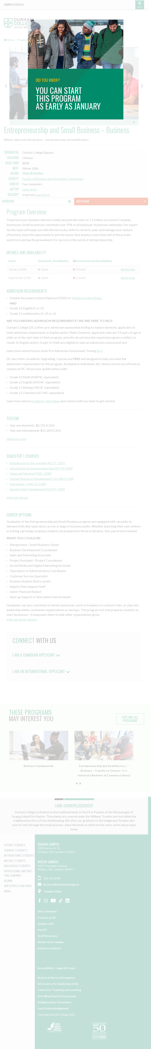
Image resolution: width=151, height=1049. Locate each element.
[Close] (119, 23)
